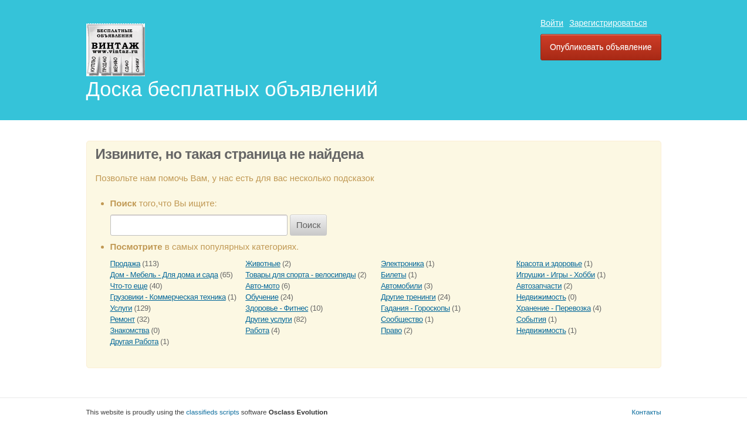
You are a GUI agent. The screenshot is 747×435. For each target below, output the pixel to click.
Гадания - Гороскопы (415, 308)
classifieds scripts (212, 412)
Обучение (261, 297)
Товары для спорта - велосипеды (300, 274)
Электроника (402, 263)
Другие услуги (268, 319)
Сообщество (402, 319)
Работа (257, 330)
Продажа (125, 263)
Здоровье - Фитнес (276, 308)
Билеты (393, 274)
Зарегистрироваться (608, 23)
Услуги (121, 308)
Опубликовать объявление (601, 47)
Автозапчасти (539, 285)
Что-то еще (129, 285)
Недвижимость (541, 297)
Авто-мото (262, 285)
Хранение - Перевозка (553, 308)
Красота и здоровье (549, 263)
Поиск (308, 225)
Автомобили (401, 285)
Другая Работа (134, 341)
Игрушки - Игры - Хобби (555, 274)
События (531, 319)
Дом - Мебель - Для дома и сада (164, 274)
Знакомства (130, 330)
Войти (551, 23)
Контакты (646, 412)
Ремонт (122, 319)
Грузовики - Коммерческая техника (168, 297)
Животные (262, 263)
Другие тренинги (408, 297)
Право (391, 330)
